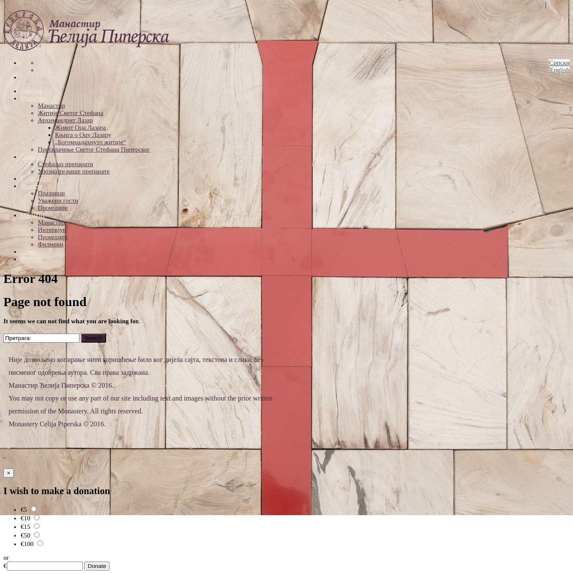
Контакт (31, 259)
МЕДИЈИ (33, 215)
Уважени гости (58, 200)
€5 (29, 509)
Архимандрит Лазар (65, 120)
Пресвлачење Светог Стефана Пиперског (94, 149)
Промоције (52, 207)
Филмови (50, 244)
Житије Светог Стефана (70, 112)
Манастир (33, 98)
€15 (30, 526)
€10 (30, 518)
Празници (51, 193)
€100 (32, 544)
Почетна (31, 91)
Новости (32, 186)
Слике (28, 252)
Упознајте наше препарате (74, 171)
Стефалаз (33, 157)
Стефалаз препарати (65, 164)
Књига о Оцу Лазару (83, 134)
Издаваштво (36, 179)
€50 (30, 535)
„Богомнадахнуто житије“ (90, 142)
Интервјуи (52, 229)
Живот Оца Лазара (80, 127)
